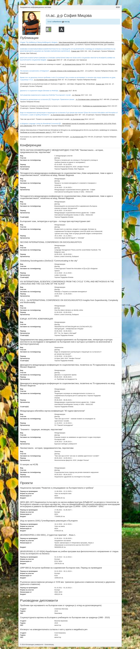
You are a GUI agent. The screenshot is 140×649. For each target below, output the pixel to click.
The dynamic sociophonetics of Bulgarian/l (34, 71)
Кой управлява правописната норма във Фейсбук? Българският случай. (45, 95)
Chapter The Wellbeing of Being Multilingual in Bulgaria (39, 42)
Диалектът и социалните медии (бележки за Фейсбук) (39, 91)
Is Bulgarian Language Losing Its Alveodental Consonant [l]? (40, 123)
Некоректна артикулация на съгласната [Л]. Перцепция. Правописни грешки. (47, 99)
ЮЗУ (118, 7)
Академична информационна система (35, 7)
